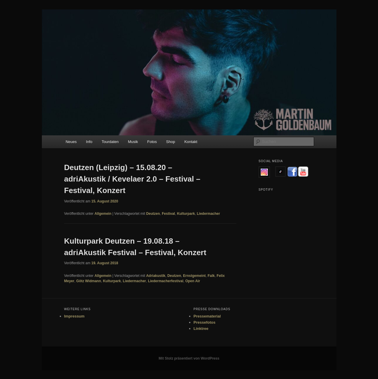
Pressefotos (204, 322)
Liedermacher (208, 214)
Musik (133, 141)
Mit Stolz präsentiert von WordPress (189, 358)
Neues (71, 141)
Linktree (201, 328)
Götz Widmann (88, 281)
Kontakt (190, 141)
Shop (170, 141)
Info (89, 141)
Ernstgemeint (194, 276)
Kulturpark (186, 214)
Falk (211, 276)
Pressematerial (207, 316)
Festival (168, 214)
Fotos (152, 141)
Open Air (192, 281)
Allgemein (103, 214)
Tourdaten (110, 141)
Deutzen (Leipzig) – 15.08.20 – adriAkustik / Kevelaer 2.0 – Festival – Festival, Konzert (132, 179)
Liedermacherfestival (165, 281)
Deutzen (153, 214)
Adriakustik (155, 276)
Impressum (74, 316)
